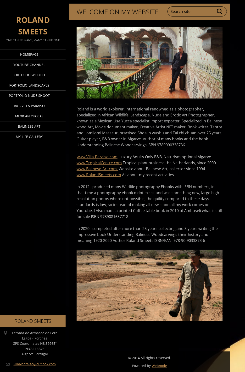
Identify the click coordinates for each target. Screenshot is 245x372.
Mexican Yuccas (29, 116)
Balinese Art (29, 126)
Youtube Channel (29, 64)
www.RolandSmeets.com (99, 174)
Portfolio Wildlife (29, 75)
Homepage (29, 54)
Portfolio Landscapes (29, 85)
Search (220, 11)
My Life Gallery (29, 136)
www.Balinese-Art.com (97, 168)
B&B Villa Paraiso (29, 106)
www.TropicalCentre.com (99, 162)
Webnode (159, 365)
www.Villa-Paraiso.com (97, 156)
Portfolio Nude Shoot (29, 95)
